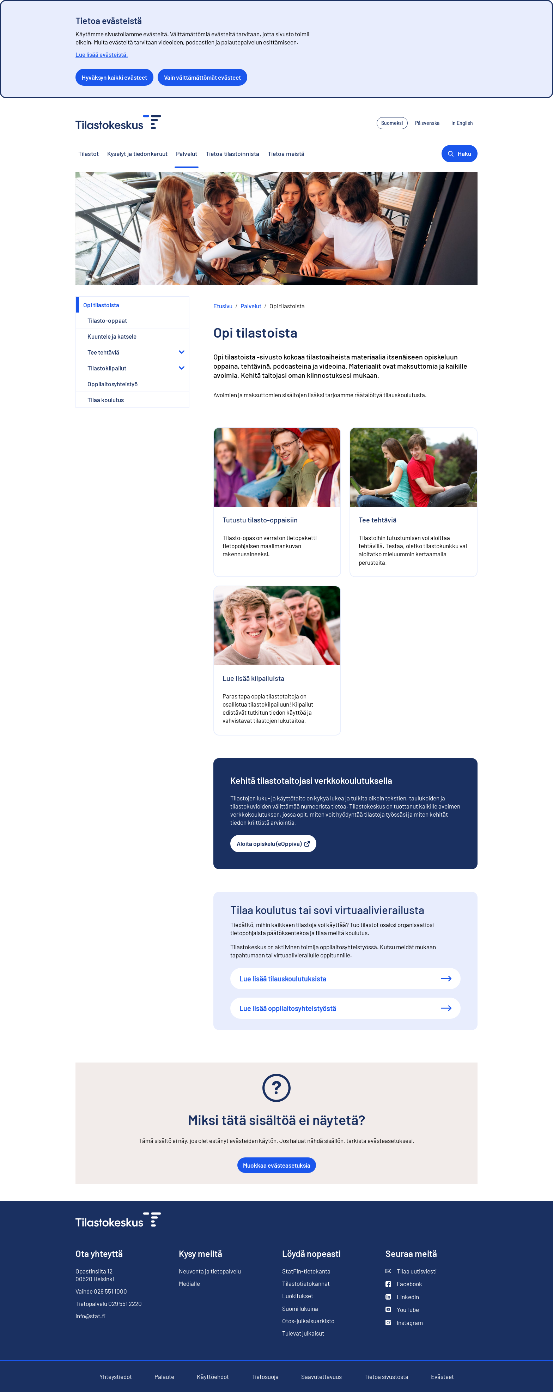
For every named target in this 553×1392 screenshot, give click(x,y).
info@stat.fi (90, 1315)
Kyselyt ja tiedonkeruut (137, 153)
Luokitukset (297, 1295)
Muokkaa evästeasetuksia (276, 1165)
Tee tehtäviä (377, 519)
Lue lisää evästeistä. (101, 54)
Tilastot (88, 153)
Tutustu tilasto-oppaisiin (260, 519)
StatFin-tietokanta (306, 1271)
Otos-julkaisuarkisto (308, 1321)
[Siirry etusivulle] (118, 1220)
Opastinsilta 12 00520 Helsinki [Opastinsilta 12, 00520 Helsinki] (94, 1274)
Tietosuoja (265, 1376)
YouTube (402, 1309)
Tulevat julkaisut (303, 1333)
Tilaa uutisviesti (411, 1271)
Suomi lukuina (300, 1308)
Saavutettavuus (321, 1376)
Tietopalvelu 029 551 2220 (108, 1303)
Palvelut (186, 153)
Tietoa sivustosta (386, 1376)
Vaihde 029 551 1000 (101, 1291)
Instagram (404, 1322)
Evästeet (442, 1376)
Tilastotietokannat (306, 1283)
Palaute (164, 1376)
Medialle (189, 1283)
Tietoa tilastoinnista (232, 153)
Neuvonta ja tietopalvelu (210, 1271)
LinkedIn (402, 1297)
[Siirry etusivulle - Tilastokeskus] (118, 123)
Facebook (403, 1284)
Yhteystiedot (115, 1376)
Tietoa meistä (286, 153)
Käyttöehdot (213, 1376)
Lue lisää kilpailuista (253, 678)
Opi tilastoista (101, 304)
